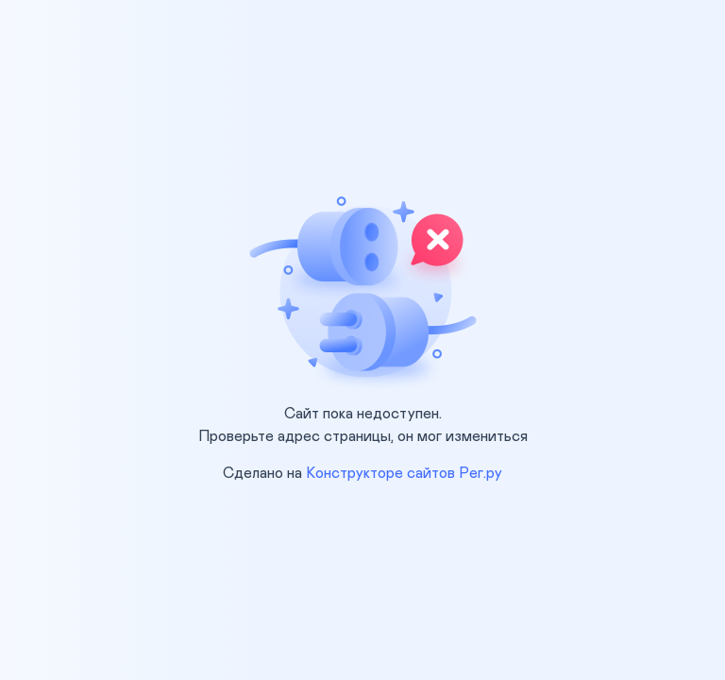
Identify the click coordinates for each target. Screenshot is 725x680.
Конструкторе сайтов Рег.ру (404, 473)
